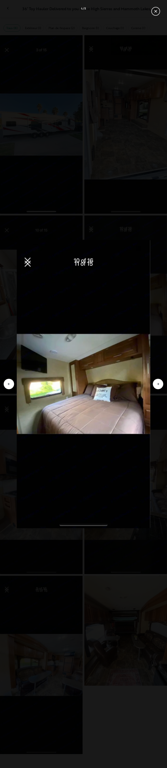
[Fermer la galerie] (155, 11)
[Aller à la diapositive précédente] (9, 384)
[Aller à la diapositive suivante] (158, 384)
